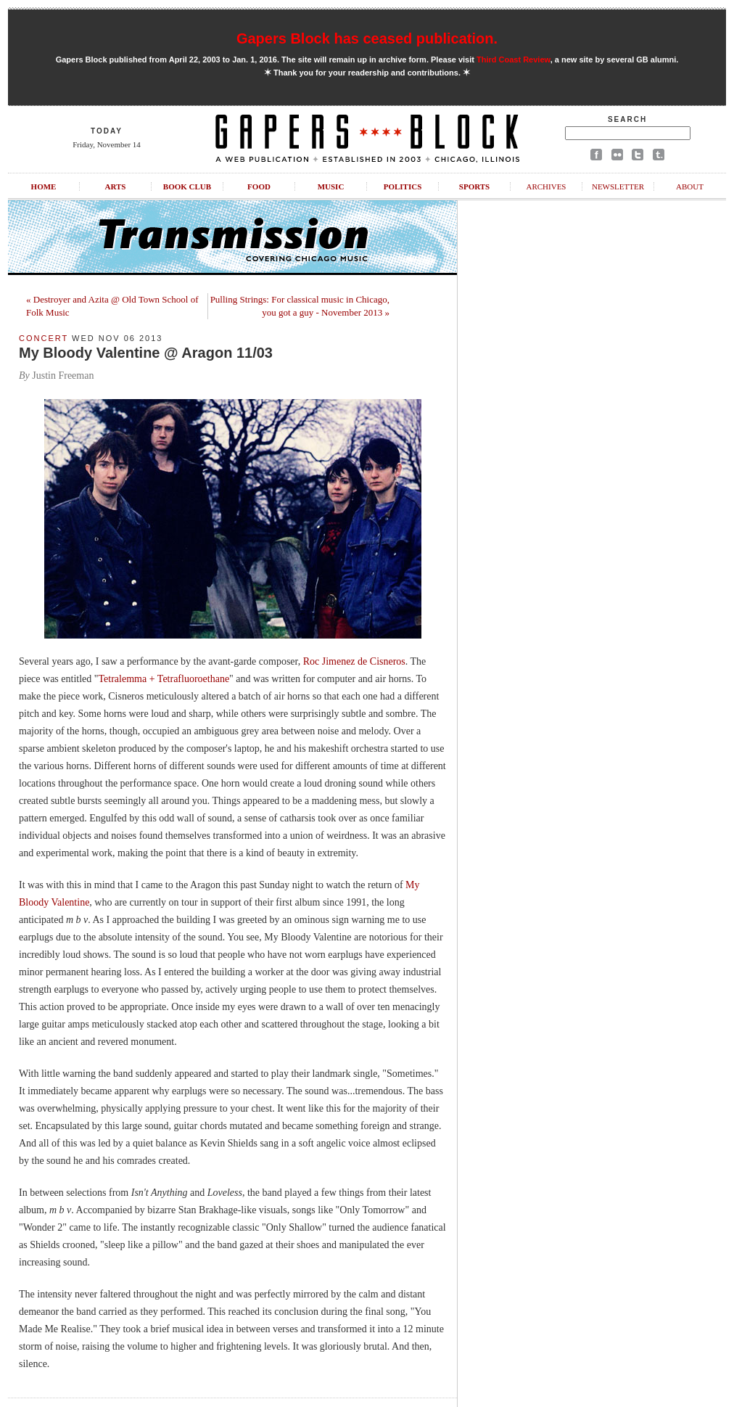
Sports (474, 186)
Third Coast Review (513, 59)
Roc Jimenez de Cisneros (354, 661)
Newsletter (618, 186)
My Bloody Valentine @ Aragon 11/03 (146, 353)
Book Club (187, 186)
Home (44, 186)
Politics (403, 186)
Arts (115, 186)
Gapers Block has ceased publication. (367, 38)
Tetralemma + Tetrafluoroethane (164, 678)
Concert (43, 338)
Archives (546, 186)
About (690, 186)
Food (259, 186)
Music (331, 186)
